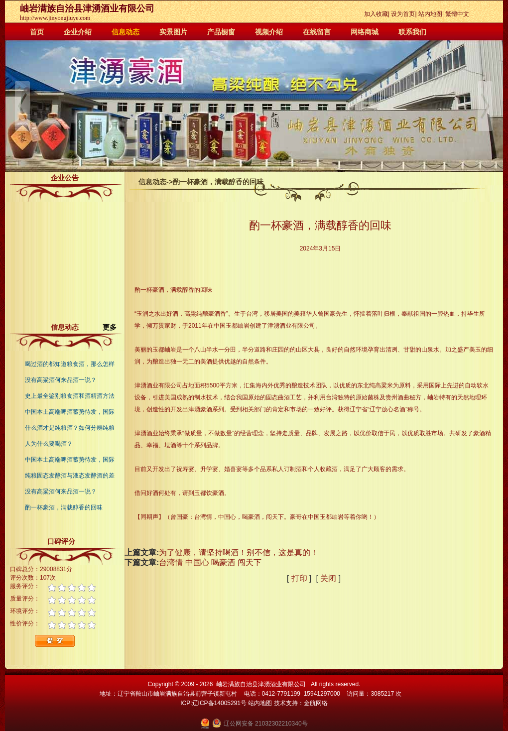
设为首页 (403, 13)
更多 (114, 327)
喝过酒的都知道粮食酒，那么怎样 (70, 364)
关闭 (328, 578)
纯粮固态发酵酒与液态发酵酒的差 (70, 475)
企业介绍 (78, 32)
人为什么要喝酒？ (49, 443)
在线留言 (317, 32)
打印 (299, 578)
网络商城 (365, 32)
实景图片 (173, 32)
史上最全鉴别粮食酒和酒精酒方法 (70, 395)
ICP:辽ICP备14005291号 (213, 703)
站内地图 (430, 13)
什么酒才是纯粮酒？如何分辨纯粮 (70, 427)
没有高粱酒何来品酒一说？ (61, 379)
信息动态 (125, 32)
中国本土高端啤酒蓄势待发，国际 (70, 411)
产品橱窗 (221, 32)
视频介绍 (269, 32)
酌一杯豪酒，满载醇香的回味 (64, 507)
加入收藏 (376, 13)
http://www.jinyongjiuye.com (55, 17)
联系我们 (412, 32)
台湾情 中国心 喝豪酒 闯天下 (210, 562)
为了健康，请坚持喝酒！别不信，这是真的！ (238, 552)
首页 (37, 32)
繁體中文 (457, 13)
